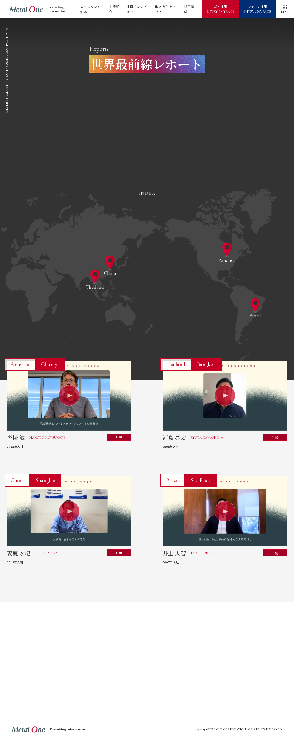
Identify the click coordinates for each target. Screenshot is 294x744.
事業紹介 (114, 9)
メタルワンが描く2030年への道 (147, 644)
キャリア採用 (257, 9)
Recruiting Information (37, 9)
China (110, 273)
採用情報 (189, 9)
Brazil (255, 315)
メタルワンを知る (90, 9)
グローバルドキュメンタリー (184, 666)
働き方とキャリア (165, 9)
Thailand (95, 287)
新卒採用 (220, 9)
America (226, 260)
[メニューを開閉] (285, 9)
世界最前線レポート (220, 644)
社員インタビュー (136, 9)
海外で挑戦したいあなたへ (110, 666)
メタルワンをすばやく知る (73, 644)
